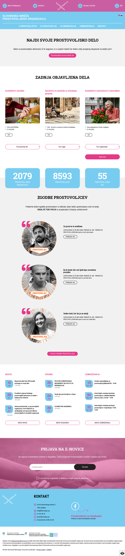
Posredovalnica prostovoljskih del (62, 55)
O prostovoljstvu (28, 26)
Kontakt (102, 26)
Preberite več (70, 237)
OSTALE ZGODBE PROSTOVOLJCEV (62, 354)
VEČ (9, 135)
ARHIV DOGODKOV (62, 423)
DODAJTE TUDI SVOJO (47, 209)
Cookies (49, 550)
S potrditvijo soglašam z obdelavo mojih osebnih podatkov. (64, 478)
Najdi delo (102, 157)
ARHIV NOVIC (22, 423)
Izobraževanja (87, 26)
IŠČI (118, 6)
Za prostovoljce (48, 26)
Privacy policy (41, 550)
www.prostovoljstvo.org (18, 541)
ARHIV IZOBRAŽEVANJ (102, 423)
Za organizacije (68, 26)
